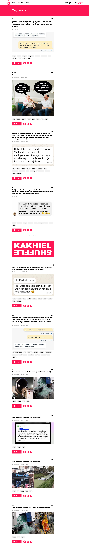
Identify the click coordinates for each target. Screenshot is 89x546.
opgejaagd (37, 354)
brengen (23, 168)
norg (49, 56)
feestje (24, 222)
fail (18, 491)
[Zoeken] (76, 3)
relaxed (28, 119)
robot (45, 298)
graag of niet (39, 168)
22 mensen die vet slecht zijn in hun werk (26, 462)
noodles (29, 298)
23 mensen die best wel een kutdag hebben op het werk (31, 507)
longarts (23, 119)
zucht (23, 537)
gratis (45, 168)
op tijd (46, 222)
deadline (19, 222)
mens (24, 298)
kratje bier (37, 56)
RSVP (51, 222)
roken (33, 119)
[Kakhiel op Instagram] (69, 3)
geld (14, 119)
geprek (20, 354)
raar (43, 171)
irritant (25, 354)
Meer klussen (16, 75)
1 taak (14, 447)
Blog (19, 2)
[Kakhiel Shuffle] (80, 3)
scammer (50, 298)
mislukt (19, 401)
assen (18, 168)
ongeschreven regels (39, 222)
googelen (25, 56)
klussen (18, 119)
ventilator (20, 58)
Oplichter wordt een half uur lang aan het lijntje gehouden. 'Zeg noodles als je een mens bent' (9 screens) (32, 268)
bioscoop (41, 352)
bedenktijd (30, 352)
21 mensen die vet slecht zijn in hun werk (26, 418)
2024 (14, 168)
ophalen (14, 58)
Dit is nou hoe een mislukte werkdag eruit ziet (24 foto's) (31, 372)
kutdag (14, 401)
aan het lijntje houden (17, 352)
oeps (24, 401)
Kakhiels (14, 2)
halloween (30, 222)
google (33, 168)
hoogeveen (31, 56)
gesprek (19, 56)
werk (29, 58)
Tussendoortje (33, 235)
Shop (27, 2)
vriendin (43, 354)
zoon (46, 119)
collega (14, 222)
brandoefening (48, 352)
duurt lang (15, 354)
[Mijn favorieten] (73, 3)
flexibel (14, 298)
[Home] (8, 2)
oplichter (34, 298)
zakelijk (14, 357)
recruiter (40, 298)
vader (38, 119)
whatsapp (19, 173)
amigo (14, 56)
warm (25, 58)
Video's (23, 2)
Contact (66, 2)
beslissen (36, 352)
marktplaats (43, 56)
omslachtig (32, 171)
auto (24, 352)
